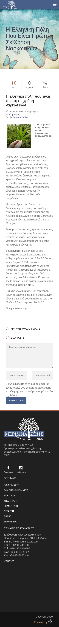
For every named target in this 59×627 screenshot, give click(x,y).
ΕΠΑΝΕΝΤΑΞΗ (11, 506)
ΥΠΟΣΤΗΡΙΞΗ (10, 501)
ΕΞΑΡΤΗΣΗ (9, 495)
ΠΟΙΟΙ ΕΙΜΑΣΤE (11, 485)
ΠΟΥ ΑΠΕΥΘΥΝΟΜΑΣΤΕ (16, 490)
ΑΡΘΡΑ (7, 516)
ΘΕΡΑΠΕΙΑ (9, 511)
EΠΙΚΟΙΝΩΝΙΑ (10, 521)
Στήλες (25, 117)
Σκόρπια (17, 117)
